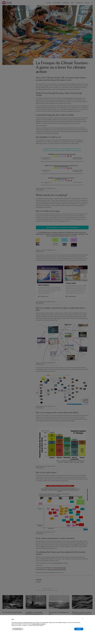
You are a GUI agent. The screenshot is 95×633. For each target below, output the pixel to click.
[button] (82, 618)
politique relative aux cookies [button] (38, 624)
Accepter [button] (79, 629)
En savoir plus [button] (17, 629)
